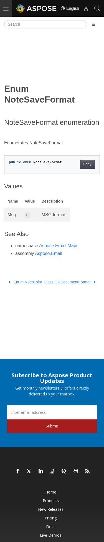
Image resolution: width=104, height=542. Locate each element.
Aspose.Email (48, 253)
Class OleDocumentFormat (69, 282)
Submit (52, 426)
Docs (50, 526)
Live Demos (51, 535)
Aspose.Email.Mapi (58, 245)
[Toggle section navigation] (93, 24)
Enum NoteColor (25, 282)
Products (51, 500)
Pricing (51, 518)
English (69, 8)
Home (50, 492)
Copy (87, 164)
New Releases (51, 509)
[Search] (45, 24)
